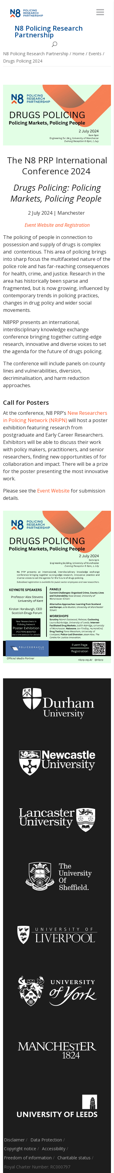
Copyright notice (20, 1148)
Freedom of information (28, 1158)
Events (95, 53)
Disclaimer (14, 1140)
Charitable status (74, 1158)
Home (78, 53)
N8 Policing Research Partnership (35, 53)
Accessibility (53, 1148)
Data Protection (46, 1140)
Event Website (53, 490)
